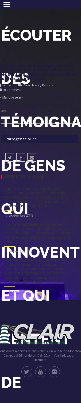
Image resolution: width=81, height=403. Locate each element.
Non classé (31, 85)
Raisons (47, 85)
